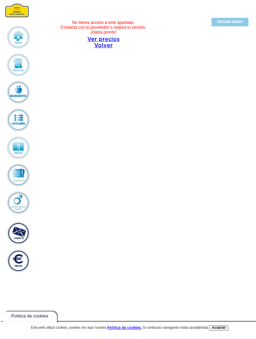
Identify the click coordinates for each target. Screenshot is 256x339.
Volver (103, 45)
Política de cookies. (124, 327)
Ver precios (103, 39)
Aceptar (219, 327)
